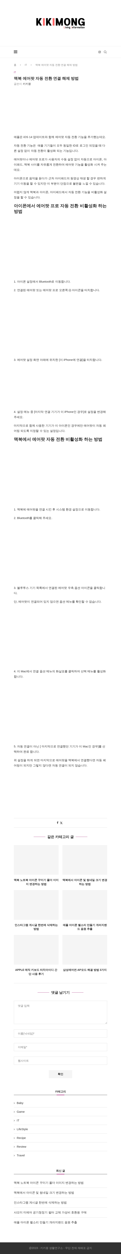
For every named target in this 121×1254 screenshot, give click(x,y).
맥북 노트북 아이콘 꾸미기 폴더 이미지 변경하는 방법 (49, 1182)
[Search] (105, 52)
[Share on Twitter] (61, 822)
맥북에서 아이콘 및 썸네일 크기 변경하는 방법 (44, 1192)
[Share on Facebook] (57, 822)
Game (21, 1111)
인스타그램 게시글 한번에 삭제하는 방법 (40, 1202)
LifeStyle (22, 1129)
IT (26, 64)
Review (21, 1146)
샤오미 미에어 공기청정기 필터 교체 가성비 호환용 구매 (50, 1212)
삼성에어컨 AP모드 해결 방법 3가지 (85, 970)
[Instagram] (99, 52)
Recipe (21, 1137)
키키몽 (27, 83)
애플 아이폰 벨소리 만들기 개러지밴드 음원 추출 (45, 1222)
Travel (21, 1155)
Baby (20, 1103)
